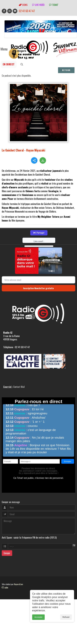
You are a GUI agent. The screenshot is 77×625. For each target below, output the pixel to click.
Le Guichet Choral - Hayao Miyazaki (23, 150)
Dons (23, 5)
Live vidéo (38, 5)
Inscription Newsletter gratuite (38, 291)
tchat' (53, 5)
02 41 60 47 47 (27, 11)
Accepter (38, 618)
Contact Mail (19, 390)
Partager (38, 236)
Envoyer (7, 556)
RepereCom (18, 587)
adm (5, 590)
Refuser (66, 618)
